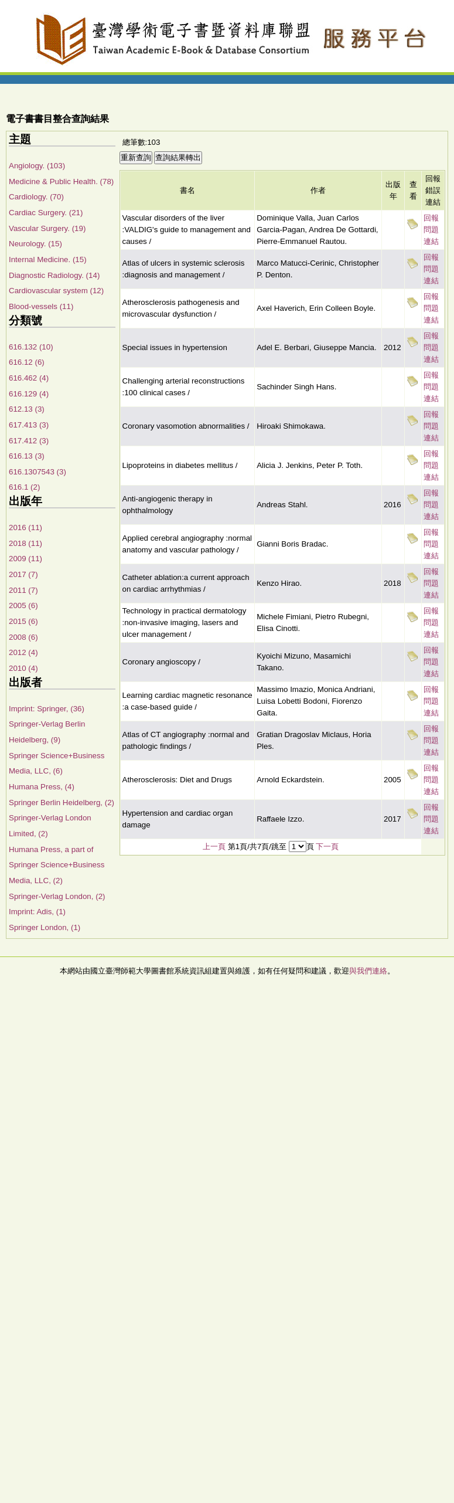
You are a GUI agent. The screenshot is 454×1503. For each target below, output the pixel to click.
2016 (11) (25, 527)
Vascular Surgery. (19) (47, 228)
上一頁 (214, 846)
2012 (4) (23, 652)
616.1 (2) (24, 487)
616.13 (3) (27, 456)
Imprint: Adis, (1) (37, 911)
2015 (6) (23, 621)
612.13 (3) (27, 409)
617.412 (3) (29, 440)
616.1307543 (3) (37, 471)
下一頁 (327, 846)
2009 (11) (25, 558)
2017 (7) (23, 574)
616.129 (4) (29, 393)
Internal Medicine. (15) (48, 259)
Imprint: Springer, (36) (46, 708)
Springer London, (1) (44, 927)
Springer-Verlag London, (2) (57, 896)
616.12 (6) (27, 362)
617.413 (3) (29, 424)
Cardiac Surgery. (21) (46, 212)
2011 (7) (23, 590)
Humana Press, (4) (41, 786)
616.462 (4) (29, 378)
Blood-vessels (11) (41, 306)
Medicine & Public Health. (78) (61, 181)
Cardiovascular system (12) (56, 290)
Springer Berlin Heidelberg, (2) (61, 802)
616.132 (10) (31, 346)
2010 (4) (23, 668)
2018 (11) (25, 543)
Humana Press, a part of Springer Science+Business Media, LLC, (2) (56, 865)
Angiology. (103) (37, 165)
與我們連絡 (368, 970)
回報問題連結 (431, 229)
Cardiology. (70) (36, 196)
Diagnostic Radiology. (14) (54, 275)
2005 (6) (23, 605)
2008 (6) (23, 637)
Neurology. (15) (35, 243)
